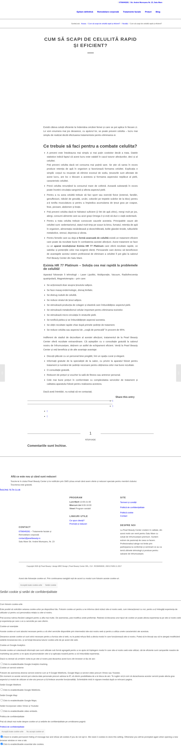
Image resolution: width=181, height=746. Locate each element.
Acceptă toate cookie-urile (31, 585)
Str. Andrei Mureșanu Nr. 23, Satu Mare (146, 2)
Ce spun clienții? (76, 520)
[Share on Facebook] (112, 400)
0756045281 (124, 2)
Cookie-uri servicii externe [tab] (12, 667)
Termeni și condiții (128, 502)
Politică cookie (126, 512)
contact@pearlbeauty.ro (29, 538)
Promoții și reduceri (78, 524)
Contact (123, 516)
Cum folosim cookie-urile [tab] (11, 604)
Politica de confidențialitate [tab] (12, 716)
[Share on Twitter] (112, 406)
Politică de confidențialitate (132, 507)
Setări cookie (50, 585)
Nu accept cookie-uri (35, 731)
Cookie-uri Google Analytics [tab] (12, 645)
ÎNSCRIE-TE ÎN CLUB (10, 490)
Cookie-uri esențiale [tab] (9, 626)
